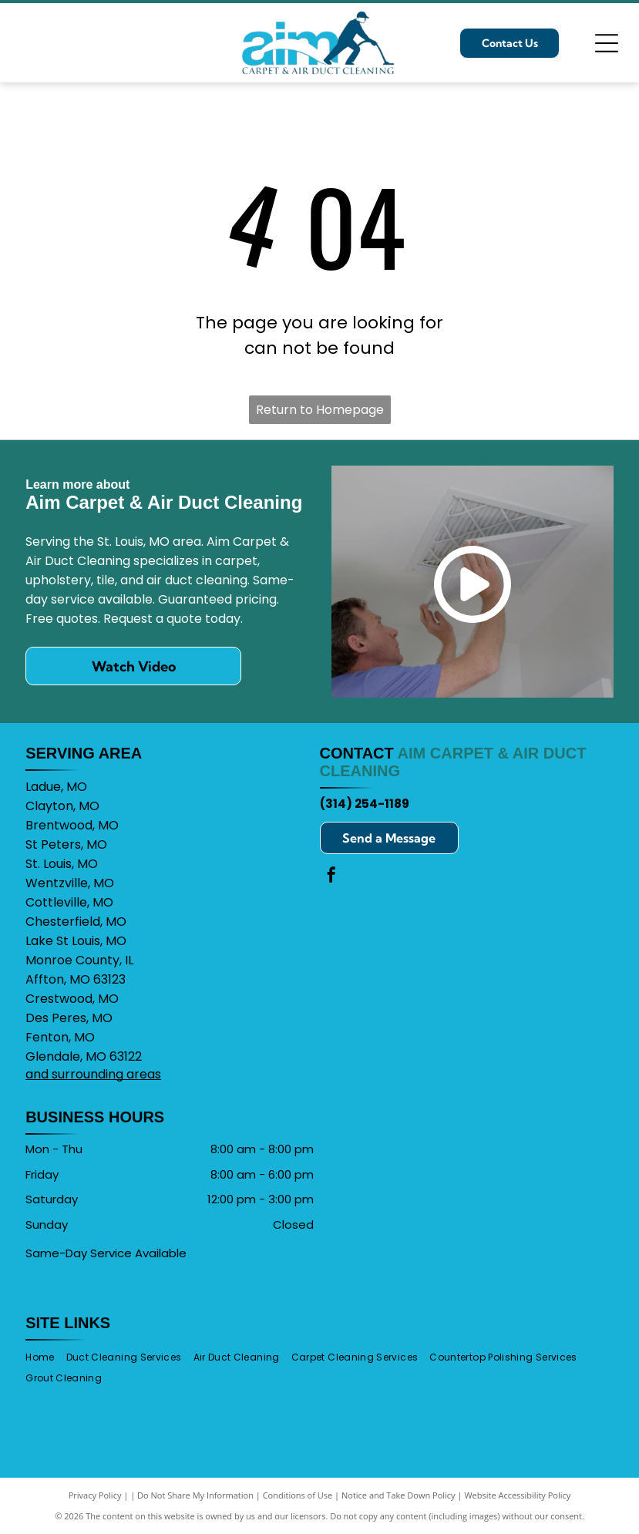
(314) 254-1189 (364, 804)
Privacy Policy (95, 1495)
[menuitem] (45, 1357)
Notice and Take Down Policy (398, 1495)
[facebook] (331, 876)
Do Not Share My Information (195, 1495)
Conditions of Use (298, 1495)
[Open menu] (606, 43)
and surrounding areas (93, 1074)
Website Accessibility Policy (517, 1495)
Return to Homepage (320, 410)
